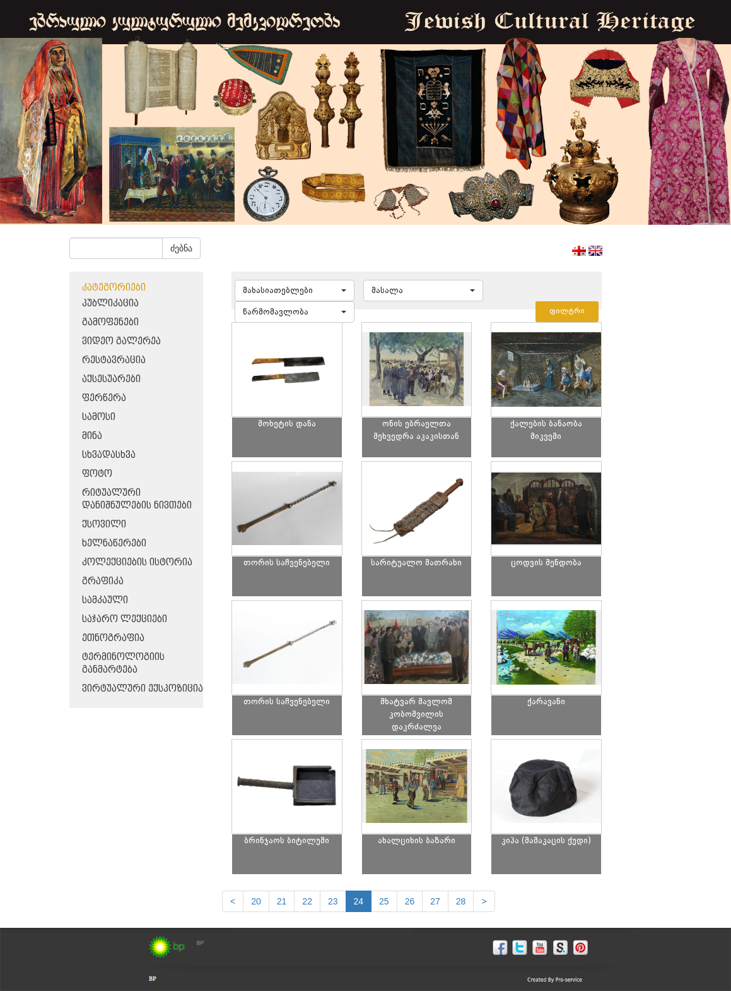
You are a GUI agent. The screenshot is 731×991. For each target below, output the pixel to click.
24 (359, 901)
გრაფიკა (103, 581)
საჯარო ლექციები (124, 619)
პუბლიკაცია (110, 303)
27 (435, 901)
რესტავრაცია (114, 360)
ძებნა (181, 248)
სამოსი (98, 417)
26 (410, 901)
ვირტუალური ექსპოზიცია (142, 688)
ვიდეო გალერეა (121, 341)
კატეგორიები (114, 287)
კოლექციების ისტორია (137, 562)
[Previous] (232, 901)
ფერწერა (104, 398)
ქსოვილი (104, 524)
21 (282, 901)
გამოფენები (110, 322)
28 (461, 901)
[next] (483, 901)
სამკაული (105, 600)
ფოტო (97, 474)
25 (384, 901)
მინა (92, 436)
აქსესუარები (111, 379)
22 (307, 901)
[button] (294, 290)
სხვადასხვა (109, 455)
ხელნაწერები (114, 543)
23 (333, 901)
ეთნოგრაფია (113, 638)
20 (256, 901)
